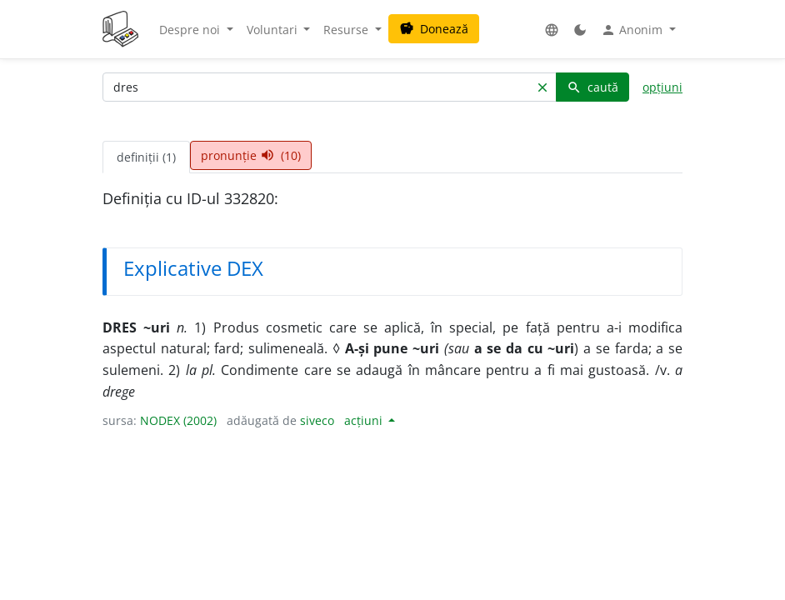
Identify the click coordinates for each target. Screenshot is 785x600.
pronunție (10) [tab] (251, 155)
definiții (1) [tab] (146, 157)
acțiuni (365, 420)
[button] (552, 29)
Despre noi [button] (191, 30)
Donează (433, 29)
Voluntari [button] (274, 30)
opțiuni (662, 87)
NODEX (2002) (178, 420)
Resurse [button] (347, 30)
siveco (317, 420)
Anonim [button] (633, 30)
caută (592, 87)
